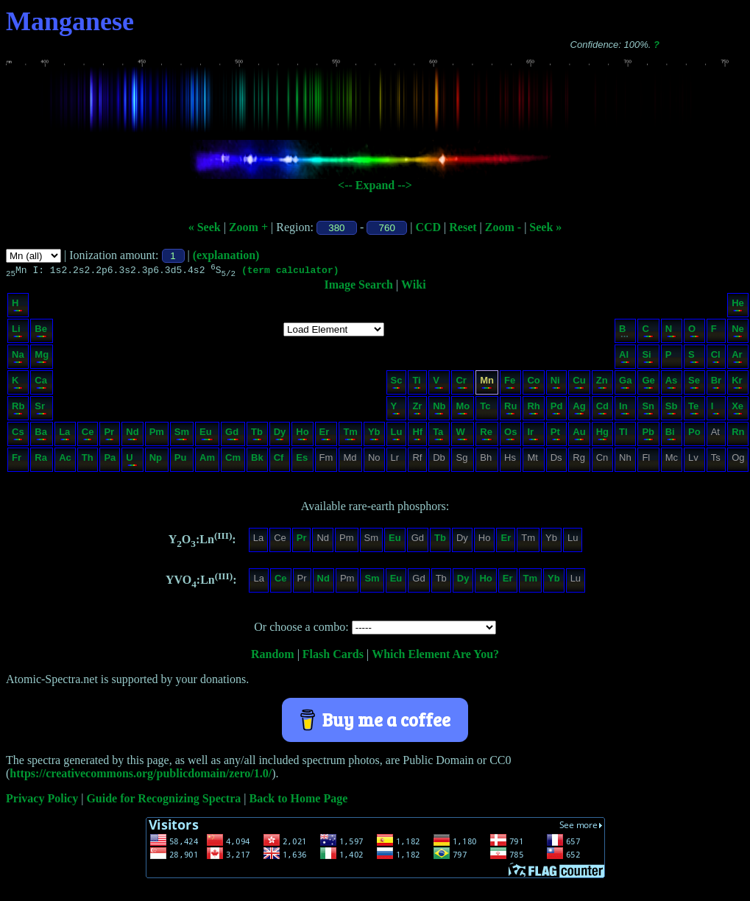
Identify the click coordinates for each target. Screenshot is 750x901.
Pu (181, 461)
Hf (417, 435)
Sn (648, 410)
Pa (110, 461)
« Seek (204, 227)
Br (716, 384)
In (624, 410)
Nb (439, 410)
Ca (41, 384)
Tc (486, 410)
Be (41, 332)
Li (17, 332)
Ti (416, 384)
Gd (232, 435)
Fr (17, 461)
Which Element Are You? (435, 656)
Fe (509, 384)
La (64, 435)
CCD (428, 227)
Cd (602, 410)
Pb (648, 435)
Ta (438, 435)
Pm (156, 435)
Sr (41, 410)
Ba (41, 435)
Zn (602, 384)
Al (624, 358)
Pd (557, 410)
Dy (280, 435)
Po (694, 435)
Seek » (545, 227)
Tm (350, 435)
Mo (463, 410)
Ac (65, 461)
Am (207, 461)
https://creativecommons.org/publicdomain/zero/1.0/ (141, 775)
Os (510, 435)
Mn (487, 384)
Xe (737, 410)
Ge (648, 384)
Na (18, 358)
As (671, 384)
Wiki (413, 286)
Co (533, 384)
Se (694, 384)
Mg (42, 358)
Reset (462, 227)
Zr (417, 410)
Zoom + (248, 227)
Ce (88, 435)
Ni (556, 384)
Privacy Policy (42, 800)
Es (302, 461)
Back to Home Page (299, 800)
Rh (533, 410)
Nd (132, 435)
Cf (279, 461)
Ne (738, 332)
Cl (716, 358)
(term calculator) (290, 271)
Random (272, 656)
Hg (602, 435)
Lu (397, 435)
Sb (671, 410)
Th (87, 461)
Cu (579, 384)
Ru (510, 410)
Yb (374, 435)
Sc (397, 384)
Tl (624, 435)
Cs (18, 435)
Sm (181, 435)
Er (325, 435)
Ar (737, 358)
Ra (41, 461)
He (738, 307)
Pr (109, 435)
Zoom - (503, 227)
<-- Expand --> (375, 185)
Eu (206, 435)
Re (486, 435)
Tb (257, 435)
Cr (462, 384)
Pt (556, 435)
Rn (738, 435)
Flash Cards (333, 656)
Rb (18, 410)
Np (156, 461)
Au (579, 435)
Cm (233, 461)
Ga (625, 384)
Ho (302, 435)
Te (693, 410)
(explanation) (226, 255)
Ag (579, 410)
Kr (737, 384)
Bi (670, 435)
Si (647, 358)
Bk (257, 461)
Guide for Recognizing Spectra (163, 800)
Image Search (358, 286)
